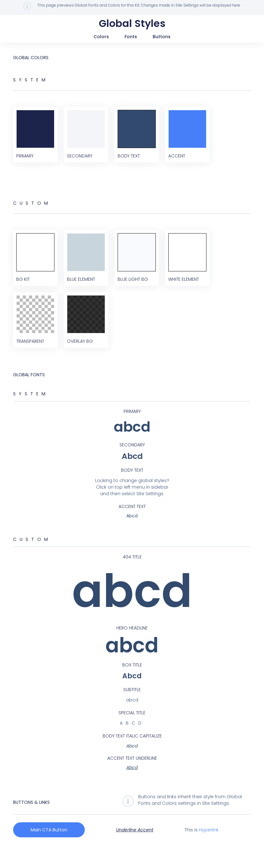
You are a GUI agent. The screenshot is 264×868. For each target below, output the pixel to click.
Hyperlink (209, 848)
